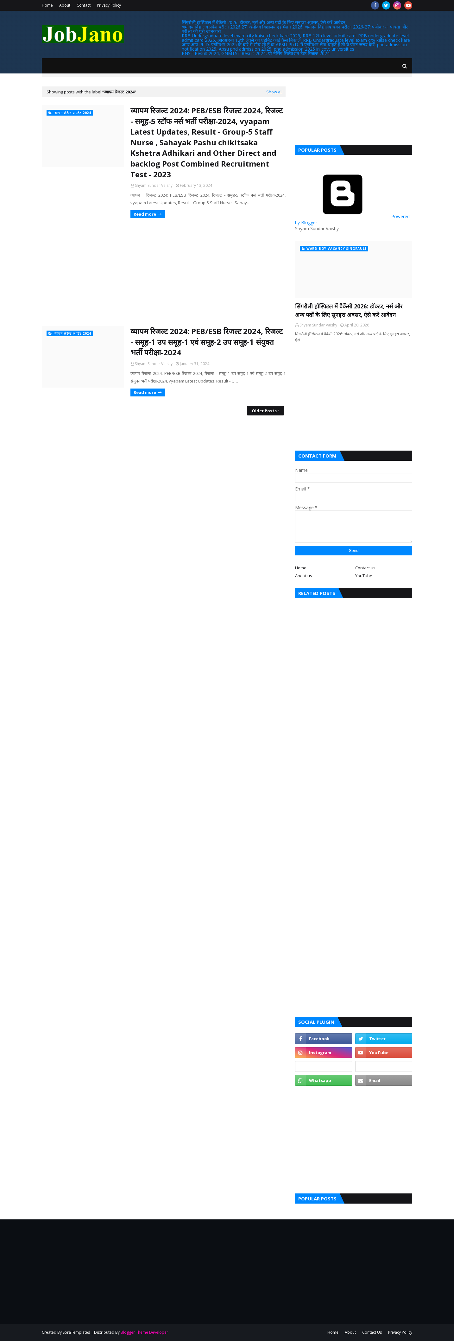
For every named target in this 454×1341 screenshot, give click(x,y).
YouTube (363, 576)
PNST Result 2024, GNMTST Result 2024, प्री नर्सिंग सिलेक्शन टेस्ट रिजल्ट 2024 (256, 53)
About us (303, 576)
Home (47, 5)
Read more (145, 214)
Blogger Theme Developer (144, 1332)
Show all (274, 92)
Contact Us (372, 1332)
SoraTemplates (76, 1332)
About (64, 5)
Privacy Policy (109, 5)
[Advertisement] (164, 272)
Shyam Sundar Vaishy (154, 185)
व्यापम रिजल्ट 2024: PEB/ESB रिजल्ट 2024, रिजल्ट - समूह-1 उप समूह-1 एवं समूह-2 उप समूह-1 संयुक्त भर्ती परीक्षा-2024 (206, 341)
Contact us (365, 568)
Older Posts (264, 411)
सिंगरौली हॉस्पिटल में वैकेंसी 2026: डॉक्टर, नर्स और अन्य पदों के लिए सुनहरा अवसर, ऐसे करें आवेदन (263, 22)
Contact (84, 5)
